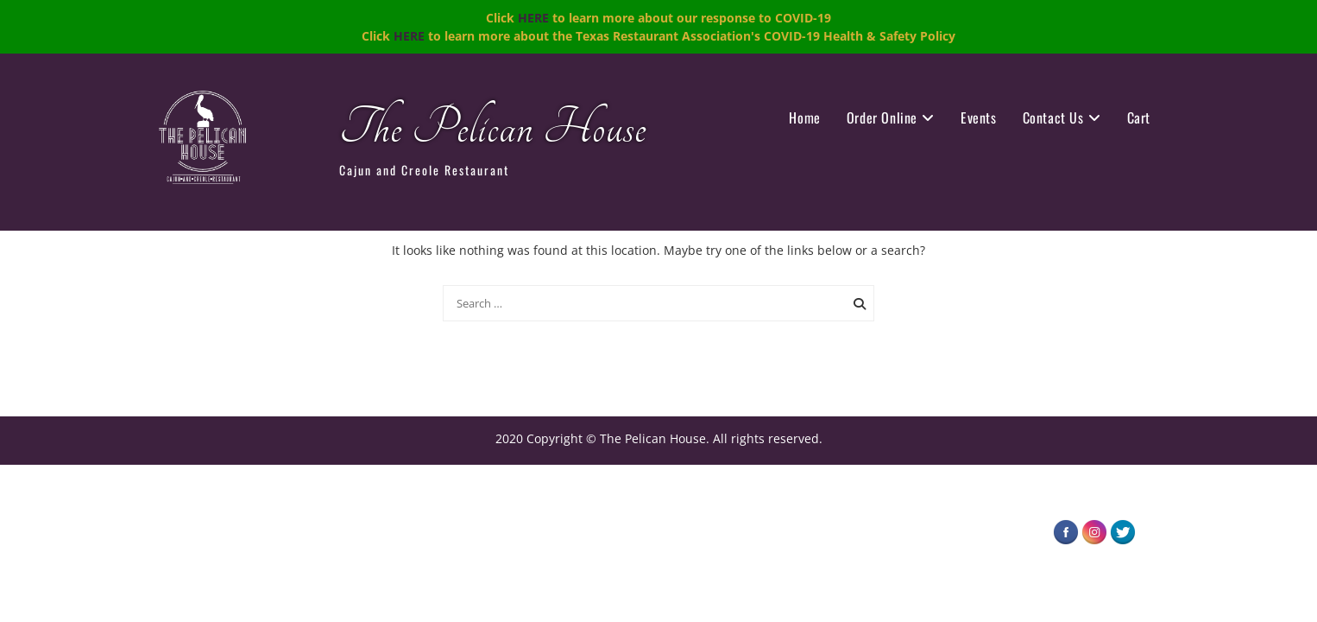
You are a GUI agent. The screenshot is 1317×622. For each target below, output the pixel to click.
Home (804, 117)
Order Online (882, 117)
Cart (1138, 117)
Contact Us (1053, 117)
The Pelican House (492, 128)
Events (979, 117)
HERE (533, 18)
